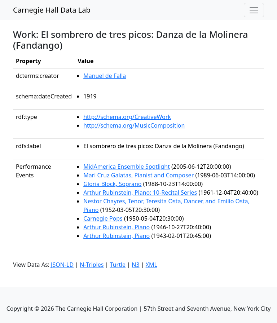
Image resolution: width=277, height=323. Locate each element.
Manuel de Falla (104, 76)
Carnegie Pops (103, 218)
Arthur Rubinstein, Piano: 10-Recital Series (140, 192)
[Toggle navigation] (254, 10)
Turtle (118, 265)
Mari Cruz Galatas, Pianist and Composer (138, 175)
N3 (135, 265)
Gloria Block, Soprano (112, 184)
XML (151, 265)
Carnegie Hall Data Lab (52, 10)
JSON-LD (62, 265)
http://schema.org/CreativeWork (127, 117)
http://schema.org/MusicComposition (134, 125)
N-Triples (92, 265)
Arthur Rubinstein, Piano (116, 227)
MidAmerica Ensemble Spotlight (126, 167)
